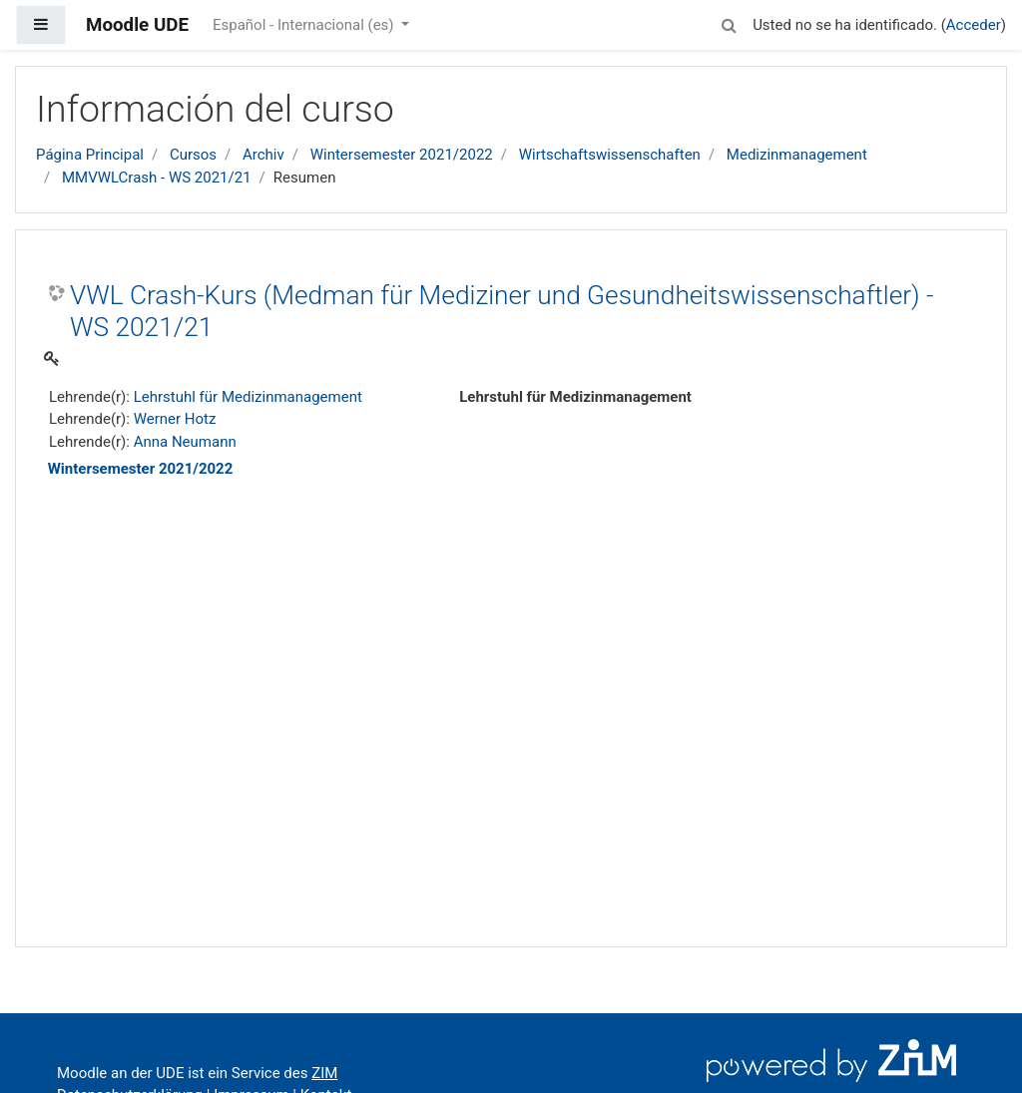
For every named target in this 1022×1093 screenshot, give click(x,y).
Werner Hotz (175, 419)
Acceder (973, 25)
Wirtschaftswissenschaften (610, 155)
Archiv (263, 155)
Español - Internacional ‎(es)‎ (305, 25)
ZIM (324, 1073)
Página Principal (90, 155)
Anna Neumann (185, 442)
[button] (729, 22)
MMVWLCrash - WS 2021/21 (157, 177)
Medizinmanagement (797, 155)
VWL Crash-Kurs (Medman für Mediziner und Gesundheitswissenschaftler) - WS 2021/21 (502, 311)
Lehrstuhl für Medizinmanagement (248, 397)
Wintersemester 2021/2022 (401, 155)
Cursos (193, 155)
